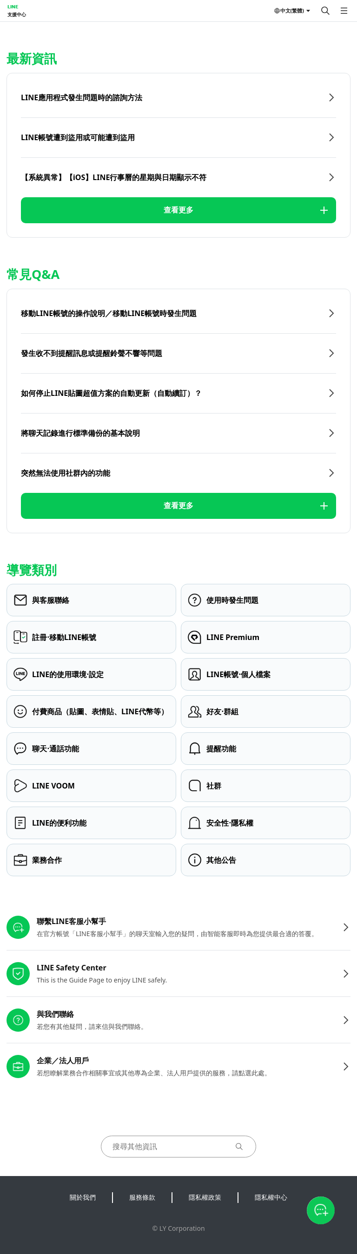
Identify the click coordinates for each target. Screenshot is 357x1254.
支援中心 (16, 14)
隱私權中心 (271, 1197)
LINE (12, 6)
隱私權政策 (205, 1197)
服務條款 (142, 1197)
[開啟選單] (344, 10)
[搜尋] (325, 10)
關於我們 (83, 1197)
